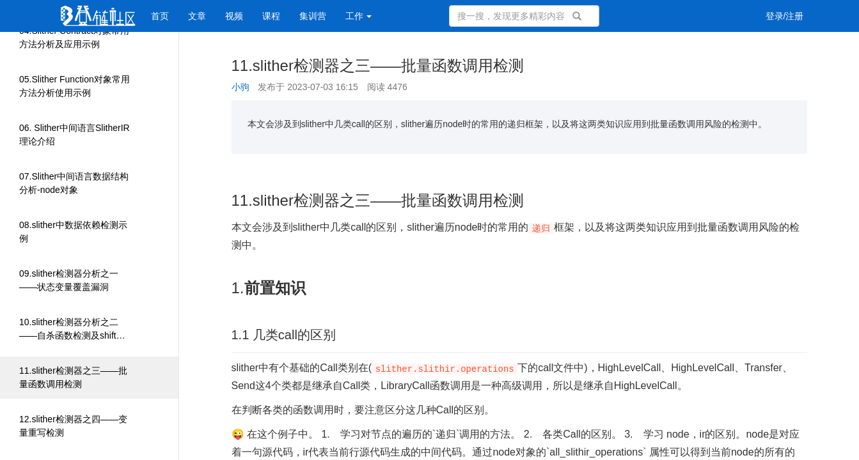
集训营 (312, 16)
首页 (160, 16)
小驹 (240, 87)
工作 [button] (358, 16)
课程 (271, 16)
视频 (234, 16)
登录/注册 (785, 16)
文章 (197, 16)
